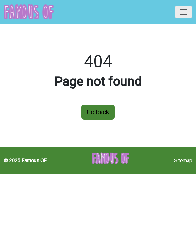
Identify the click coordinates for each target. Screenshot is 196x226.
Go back (98, 112)
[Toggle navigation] (183, 12)
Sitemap (183, 161)
